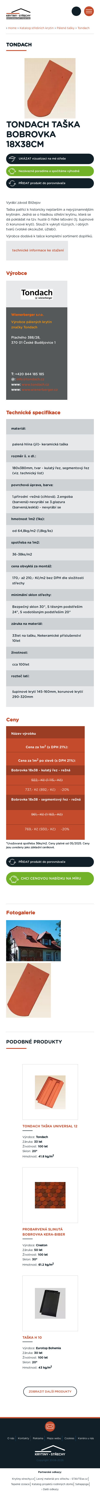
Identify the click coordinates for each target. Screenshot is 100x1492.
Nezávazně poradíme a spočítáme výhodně (44, 171)
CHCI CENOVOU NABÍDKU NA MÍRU (45, 879)
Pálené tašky (65, 28)
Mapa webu (54, 1438)
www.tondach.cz (35, 384)
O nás (10, 1438)
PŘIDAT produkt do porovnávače (37, 183)
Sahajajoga (82, 1484)
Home (12, 28)
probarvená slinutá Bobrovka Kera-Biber (43, 1232)
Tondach (84, 28)
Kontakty (23, 1438)
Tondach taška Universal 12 (49, 1126)
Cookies (69, 1438)
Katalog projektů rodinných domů (52, 1484)
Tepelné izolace (20, 1484)
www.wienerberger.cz (40, 389)
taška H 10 (32, 1337)
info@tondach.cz (30, 379)
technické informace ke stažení (38, 250)
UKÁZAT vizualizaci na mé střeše (37, 159)
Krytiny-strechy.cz (23, 1479)
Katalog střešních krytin (37, 28)
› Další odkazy (50, 1489)
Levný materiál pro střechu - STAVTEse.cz (62, 1479)
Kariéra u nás (86, 1438)
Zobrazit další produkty (50, 1391)
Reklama (38, 1438)
